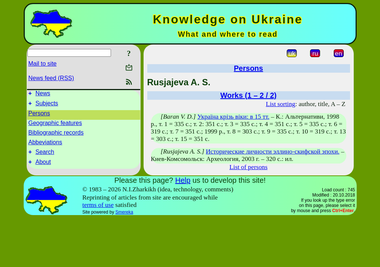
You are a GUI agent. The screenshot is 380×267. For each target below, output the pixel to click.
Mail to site (42, 63)
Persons (39, 115)
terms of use (98, 204)
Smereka (124, 212)
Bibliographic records (56, 135)
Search (45, 155)
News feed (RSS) (51, 78)
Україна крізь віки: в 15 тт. (233, 116)
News (43, 94)
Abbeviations (45, 144)
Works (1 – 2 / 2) (249, 95)
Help (182, 180)
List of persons (248, 167)
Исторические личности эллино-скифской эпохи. (272, 151)
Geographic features (55, 125)
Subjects (47, 105)
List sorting (280, 104)
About (43, 166)
